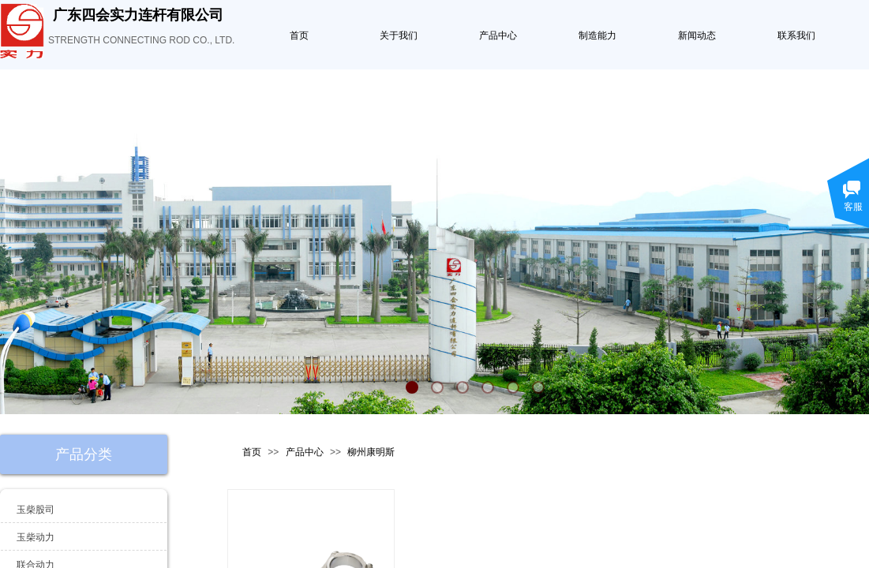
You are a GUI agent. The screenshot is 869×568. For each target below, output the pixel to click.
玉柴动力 (35, 537)
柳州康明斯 (371, 452)
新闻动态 (697, 35)
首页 (299, 35)
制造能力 (597, 35)
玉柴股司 (35, 509)
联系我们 (796, 35)
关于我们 (399, 35)
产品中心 (498, 35)
